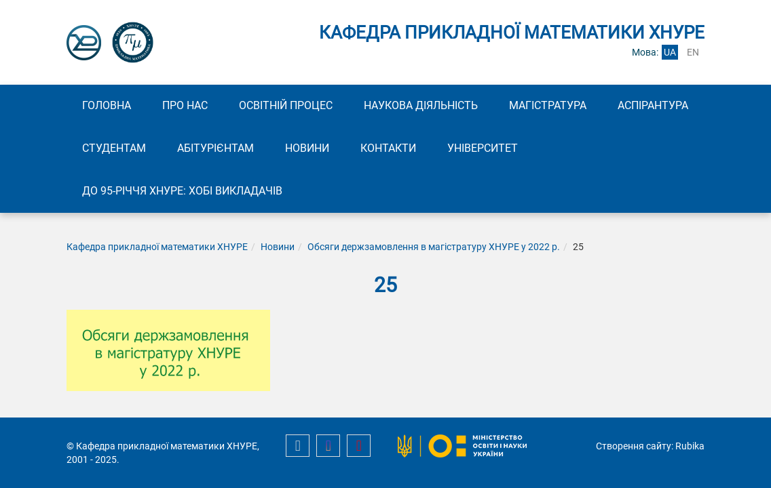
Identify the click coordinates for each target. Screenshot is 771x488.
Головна (106, 105)
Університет (482, 148)
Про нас (185, 105)
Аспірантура (653, 105)
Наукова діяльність (421, 105)
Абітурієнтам (215, 148)
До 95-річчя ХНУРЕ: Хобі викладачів (182, 190)
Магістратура (547, 105)
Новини (307, 148)
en (693, 52)
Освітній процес (286, 105)
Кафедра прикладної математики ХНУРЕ (157, 246)
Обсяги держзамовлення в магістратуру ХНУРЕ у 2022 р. (433, 246)
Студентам (114, 148)
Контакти (388, 148)
